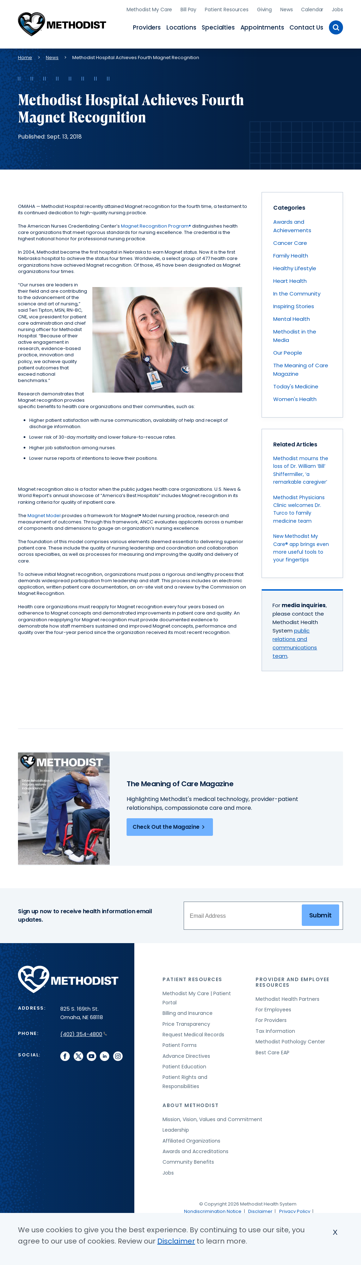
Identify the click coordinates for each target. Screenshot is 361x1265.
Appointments (262, 27)
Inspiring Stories (293, 305)
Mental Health (291, 317)
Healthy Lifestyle (294, 267)
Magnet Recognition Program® (156, 224)
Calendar (312, 8)
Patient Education (184, 1065)
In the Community (296, 292)
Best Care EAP (272, 1051)
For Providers (271, 1018)
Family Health (290, 254)
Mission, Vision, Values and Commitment (212, 1117)
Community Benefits (188, 1160)
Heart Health (290, 279)
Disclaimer (260, 1210)
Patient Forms (180, 1043)
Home (25, 56)
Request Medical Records (193, 1033)
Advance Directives (186, 1054)
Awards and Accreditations (195, 1149)
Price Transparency (186, 1022)
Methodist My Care (149, 8)
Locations (181, 27)
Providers (146, 27)
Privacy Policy (294, 1210)
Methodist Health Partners (287, 997)
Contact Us (306, 27)
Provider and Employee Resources (293, 981)
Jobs (337, 8)
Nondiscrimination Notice (212, 1210)
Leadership (176, 1128)
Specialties (218, 27)
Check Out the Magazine (170, 825)
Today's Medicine (295, 385)
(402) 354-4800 (83, 1033)
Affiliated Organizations (191, 1139)
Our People (287, 351)
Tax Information (275, 1029)
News (286, 8)
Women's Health (295, 397)
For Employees (273, 1008)
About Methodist (191, 1103)
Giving (264, 8)
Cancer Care (290, 241)
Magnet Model (44, 514)
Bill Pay (188, 8)
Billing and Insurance (188, 1011)
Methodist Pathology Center (290, 1040)
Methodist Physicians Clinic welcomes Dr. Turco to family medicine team (299, 507)
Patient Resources (227, 8)
